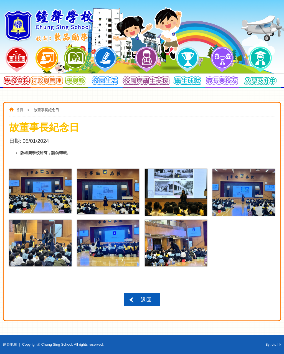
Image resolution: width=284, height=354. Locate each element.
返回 (146, 300)
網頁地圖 (10, 344)
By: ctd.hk (273, 344)
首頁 (19, 110)
